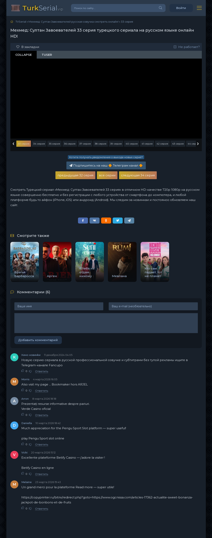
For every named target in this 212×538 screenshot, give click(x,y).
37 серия (85, 143)
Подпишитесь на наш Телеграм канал (106, 165)
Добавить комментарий (38, 340)
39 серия (116, 143)
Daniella (26, 423)
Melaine (26, 482)
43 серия (178, 143)
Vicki (24, 452)
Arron (25, 398)
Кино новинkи (30, 354)
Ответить (41, 371)
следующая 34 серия (138, 175)
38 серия (100, 143)
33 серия (23, 143)
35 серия (54, 143)
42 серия (162, 143)
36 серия (69, 143)
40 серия (132, 143)
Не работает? (187, 47)
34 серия (39, 143)
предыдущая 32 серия (75, 175)
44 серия (193, 143)
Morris (25, 379)
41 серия (147, 143)
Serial (42, 8)
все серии (107, 175)
